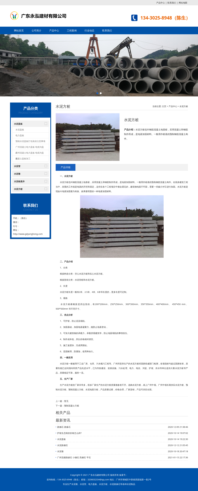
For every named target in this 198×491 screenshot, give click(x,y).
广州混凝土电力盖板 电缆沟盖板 (30, 147)
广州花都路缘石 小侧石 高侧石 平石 (74, 457)
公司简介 (36, 30)
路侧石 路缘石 (64, 426)
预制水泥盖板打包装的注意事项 (30, 141)
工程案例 (72, 30)
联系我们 (171, 2)
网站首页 (19, 30)
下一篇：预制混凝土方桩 (67, 405)
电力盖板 (20, 135)
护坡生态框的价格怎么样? (69, 433)
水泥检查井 (19, 181)
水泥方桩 (18, 189)
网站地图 (183, 2)
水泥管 (17, 166)
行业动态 (89, 30)
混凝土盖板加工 (23, 158)
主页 (164, 106)
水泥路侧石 (62, 445)
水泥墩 (17, 173)
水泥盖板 (18, 123)
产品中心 (160, 2)
